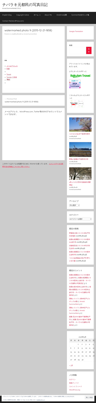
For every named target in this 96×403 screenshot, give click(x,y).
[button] (89, 397)
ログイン (72, 379)
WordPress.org (74, 390)
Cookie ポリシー (41, 400)
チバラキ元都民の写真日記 (25, 4)
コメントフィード (75, 386)
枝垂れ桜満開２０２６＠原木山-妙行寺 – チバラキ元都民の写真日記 (80, 280)
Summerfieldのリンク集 (80, 15)
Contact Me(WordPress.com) (13, 21)
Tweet (8, 74)
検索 (70, 45)
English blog (7, 15)
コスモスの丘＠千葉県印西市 (79, 134)
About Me (48, 15)
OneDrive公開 (62, 15)
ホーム (37, 15)
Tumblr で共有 (11, 77)
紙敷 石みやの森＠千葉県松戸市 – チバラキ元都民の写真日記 (80, 322)
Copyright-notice (22, 15)
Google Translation (76, 31)
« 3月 (71, 365)
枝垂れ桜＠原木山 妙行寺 (78, 287)
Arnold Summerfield (30, 34)
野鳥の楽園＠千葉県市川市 (78, 159)
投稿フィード (74, 383)
